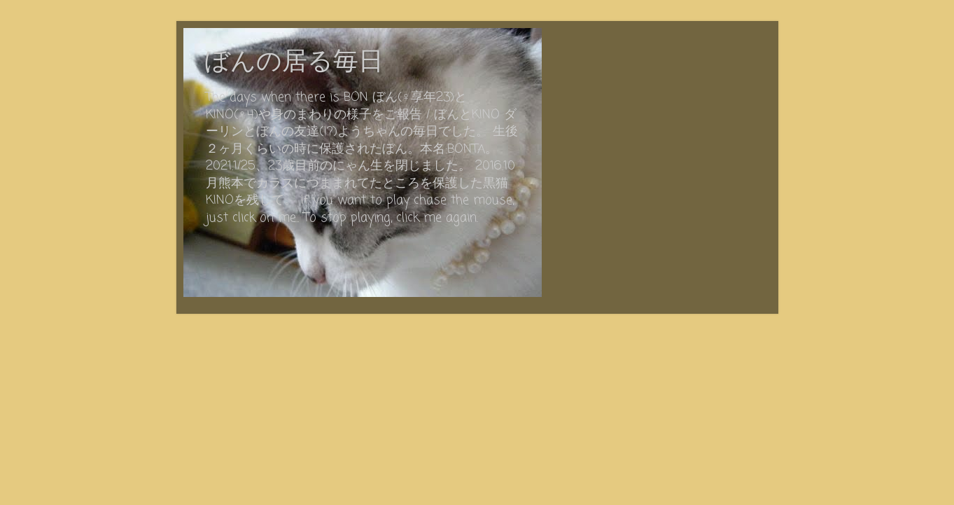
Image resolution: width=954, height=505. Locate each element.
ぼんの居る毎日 (294, 62)
